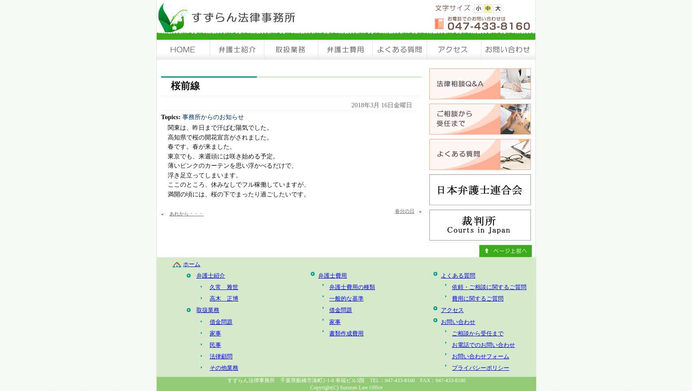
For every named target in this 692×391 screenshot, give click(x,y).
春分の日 (404, 211)
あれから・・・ (186, 213)
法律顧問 (221, 356)
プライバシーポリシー (480, 368)
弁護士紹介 (237, 50)
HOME (184, 50)
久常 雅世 (224, 287)
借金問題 (221, 322)
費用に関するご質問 (478, 298)
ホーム (191, 264)
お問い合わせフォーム (480, 356)
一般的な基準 (346, 298)
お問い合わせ (508, 50)
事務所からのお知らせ (213, 116)
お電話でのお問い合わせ (483, 345)
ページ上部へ (505, 251)
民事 (215, 345)
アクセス (454, 50)
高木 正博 (224, 298)
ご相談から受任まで (478, 333)
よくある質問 (400, 50)
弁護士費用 (346, 50)
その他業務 (224, 368)
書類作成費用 (346, 333)
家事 (215, 333)
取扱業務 (291, 50)
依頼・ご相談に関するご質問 (489, 287)
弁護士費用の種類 (352, 287)
